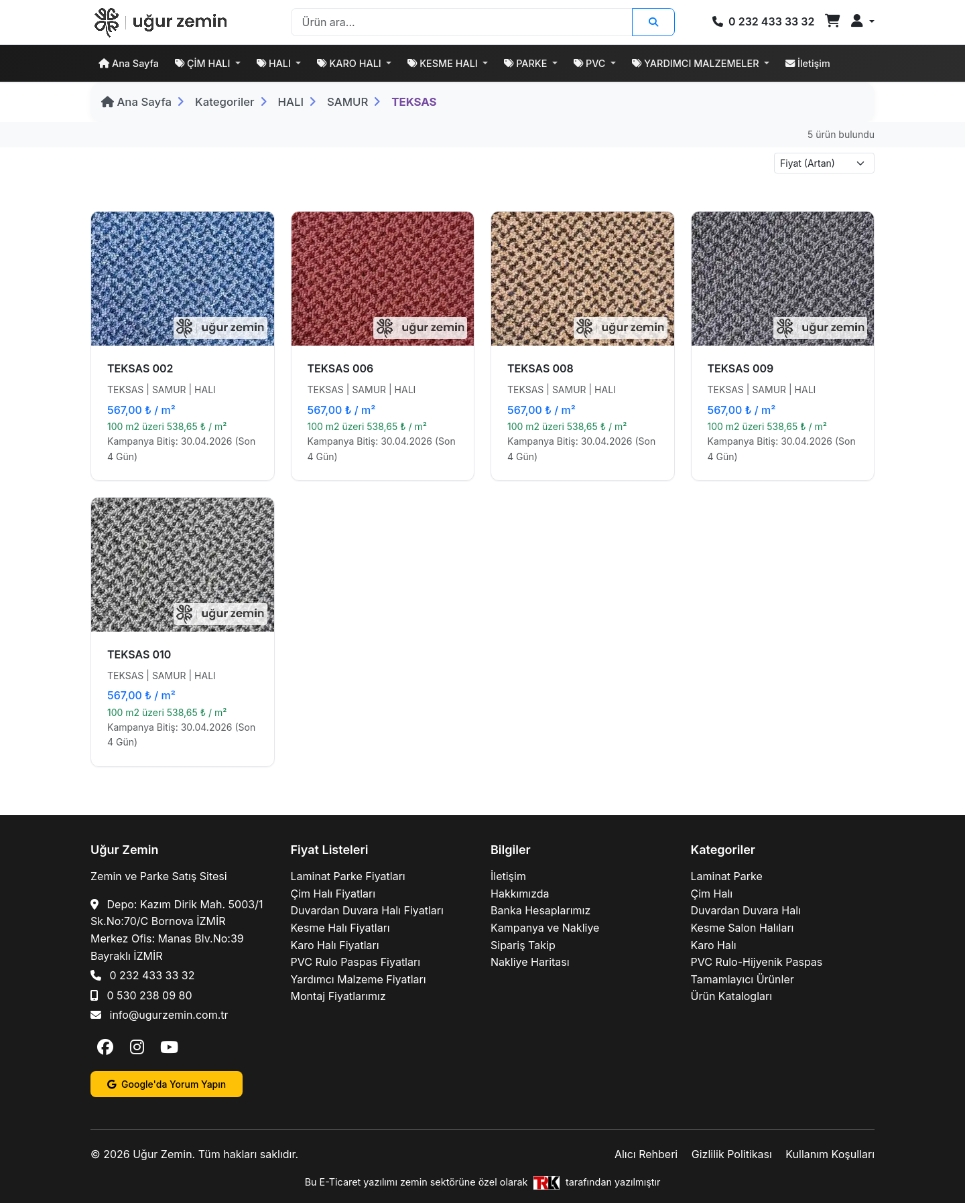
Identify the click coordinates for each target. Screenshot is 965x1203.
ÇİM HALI (204, 63)
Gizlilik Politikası (732, 1154)
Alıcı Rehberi (646, 1154)
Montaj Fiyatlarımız (338, 996)
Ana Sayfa (129, 63)
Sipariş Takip (523, 945)
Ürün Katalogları (732, 996)
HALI (275, 63)
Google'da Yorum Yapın (166, 1084)
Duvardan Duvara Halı (746, 910)
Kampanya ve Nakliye (545, 927)
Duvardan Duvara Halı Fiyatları (367, 910)
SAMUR (347, 102)
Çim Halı (712, 893)
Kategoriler (224, 102)
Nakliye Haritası (530, 962)
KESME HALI (443, 63)
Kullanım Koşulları (830, 1154)
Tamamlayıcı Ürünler (742, 979)
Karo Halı (713, 945)
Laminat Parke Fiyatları (348, 876)
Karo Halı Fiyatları (335, 945)
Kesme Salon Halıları (742, 927)
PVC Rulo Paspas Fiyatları (356, 962)
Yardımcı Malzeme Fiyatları (358, 979)
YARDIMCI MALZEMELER (696, 63)
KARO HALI (350, 63)
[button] (863, 21)
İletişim (807, 63)
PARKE (527, 63)
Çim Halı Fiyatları (333, 893)
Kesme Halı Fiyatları (340, 927)
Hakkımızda (520, 893)
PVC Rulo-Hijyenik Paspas (757, 962)
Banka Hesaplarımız (540, 910)
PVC (591, 63)
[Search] (462, 22)
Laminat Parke (727, 876)
